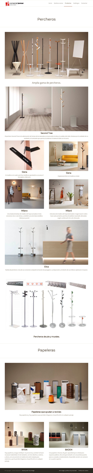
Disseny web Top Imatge (28, 470)
